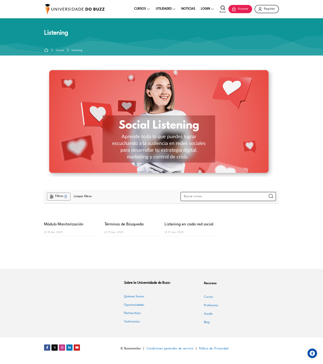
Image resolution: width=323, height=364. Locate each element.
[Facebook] (47, 347)
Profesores (211, 305)
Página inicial (47, 50)
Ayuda (208, 313)
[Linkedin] (69, 347)
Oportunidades (134, 305)
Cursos (60, 50)
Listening (77, 50)
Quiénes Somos (134, 296)
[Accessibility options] (312, 353)
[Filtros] (58, 197)
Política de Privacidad (213, 348)
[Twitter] (54, 347)
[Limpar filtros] (83, 196)
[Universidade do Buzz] (74, 9)
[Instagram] (62, 347)
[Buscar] (223, 9)
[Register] (267, 9)
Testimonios (132, 321)
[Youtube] (77, 347)
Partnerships (132, 313)
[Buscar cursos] (271, 196)
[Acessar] (240, 9)
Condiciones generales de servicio (169, 348)
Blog (207, 322)
